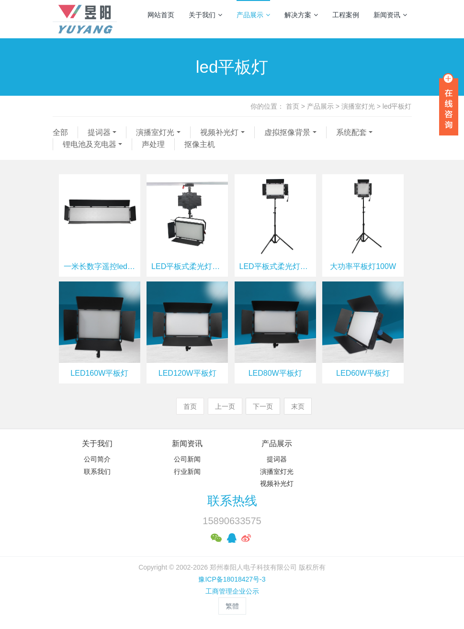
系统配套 (351, 132)
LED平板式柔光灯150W (275, 266)
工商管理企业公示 (232, 591)
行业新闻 (187, 471)
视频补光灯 (219, 132)
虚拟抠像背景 (287, 132)
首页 (292, 106)
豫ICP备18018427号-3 (231, 579)
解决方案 (301, 15)
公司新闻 (187, 459)
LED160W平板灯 (99, 373)
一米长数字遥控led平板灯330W (100, 266)
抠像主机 (199, 144)
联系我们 (97, 471)
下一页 (263, 406)
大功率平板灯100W (363, 266)
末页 (298, 406)
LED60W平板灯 (363, 373)
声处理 (153, 144)
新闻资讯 (390, 15)
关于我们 (205, 15)
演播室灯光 (358, 106)
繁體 (232, 606)
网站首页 (160, 15)
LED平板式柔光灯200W (187, 266)
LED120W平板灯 (187, 373)
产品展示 (253, 15)
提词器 (99, 132)
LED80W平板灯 (275, 373)
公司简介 (97, 459)
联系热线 (232, 501)
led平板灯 (397, 106)
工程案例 (345, 15)
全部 (60, 132)
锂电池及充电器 (89, 144)
